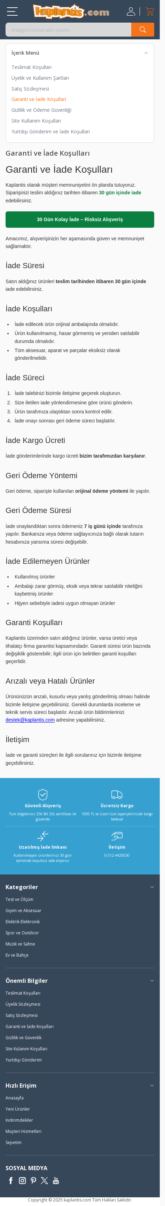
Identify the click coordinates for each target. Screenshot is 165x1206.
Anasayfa (15, 1098)
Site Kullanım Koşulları (36, 120)
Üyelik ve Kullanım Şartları (40, 78)
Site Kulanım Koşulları (26, 1049)
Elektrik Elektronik (23, 922)
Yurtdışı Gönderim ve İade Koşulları (50, 131)
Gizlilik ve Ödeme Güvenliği (41, 110)
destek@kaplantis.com (30, 720)
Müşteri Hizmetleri (23, 1131)
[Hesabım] (132, 11)
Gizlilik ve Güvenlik (23, 1038)
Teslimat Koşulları (31, 67)
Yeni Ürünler (18, 1109)
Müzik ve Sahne (20, 944)
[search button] (142, 30)
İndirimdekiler (19, 1120)
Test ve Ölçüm (19, 899)
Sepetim (14, 1142)
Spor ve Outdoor (22, 933)
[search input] (80, 30)
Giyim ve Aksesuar (23, 910)
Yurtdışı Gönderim (24, 1060)
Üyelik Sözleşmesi (23, 1004)
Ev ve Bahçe (17, 955)
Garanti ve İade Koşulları (38, 99)
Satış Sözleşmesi (30, 88)
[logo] (71, 11)
